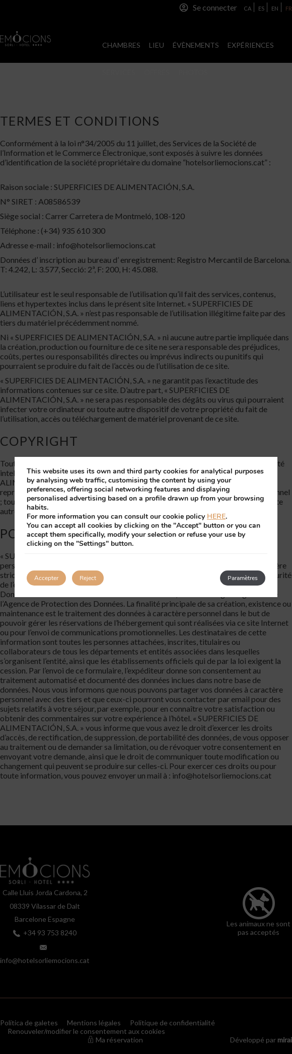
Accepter (46, 578)
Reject (88, 578)
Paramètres (243, 578)
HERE (216, 516)
